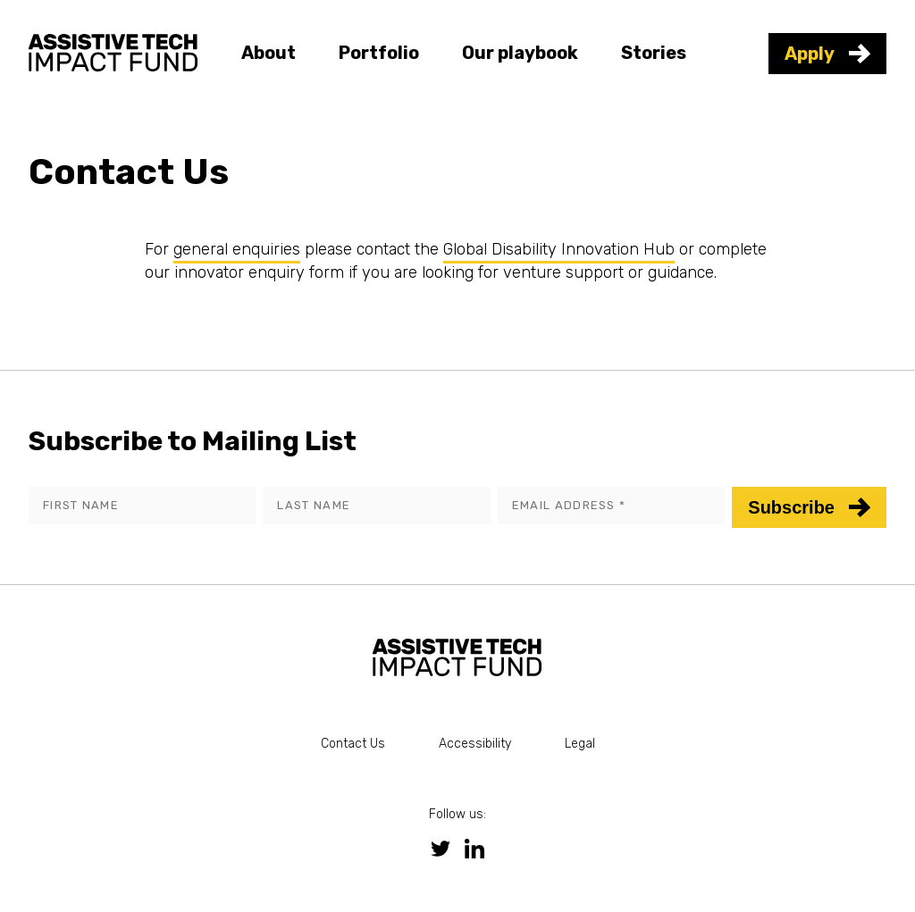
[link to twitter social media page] (440, 848)
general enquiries (236, 249)
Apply (827, 53)
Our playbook (520, 52)
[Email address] (611, 505)
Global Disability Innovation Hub (559, 249)
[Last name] (376, 505)
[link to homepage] (113, 50)
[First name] (142, 505)
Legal (580, 743)
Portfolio (379, 52)
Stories (653, 52)
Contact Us (353, 743)
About (268, 52)
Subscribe (809, 507)
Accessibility (475, 743)
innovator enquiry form (259, 272)
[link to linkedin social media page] (474, 848)
